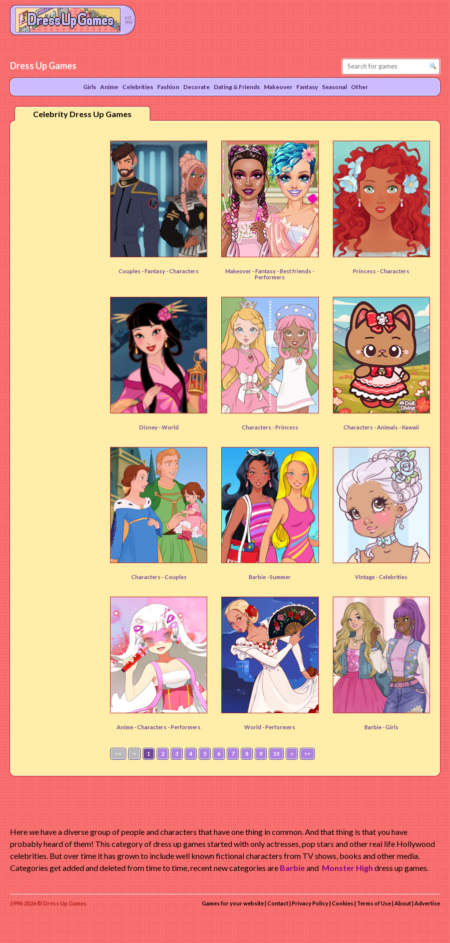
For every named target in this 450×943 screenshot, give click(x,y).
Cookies (342, 903)
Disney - (150, 427)
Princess (286, 427)
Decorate (196, 87)
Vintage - (367, 577)
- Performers (284, 274)
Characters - (258, 427)
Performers (280, 727)
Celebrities (393, 577)
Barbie (292, 867)
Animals (388, 427)
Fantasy (155, 271)
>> (307, 753)
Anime (109, 87)
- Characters (182, 271)
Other (359, 87)
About (402, 903)
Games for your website (233, 903)
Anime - (127, 727)
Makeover (278, 87)
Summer (280, 577)
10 (276, 753)
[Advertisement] (58, 285)
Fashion (168, 87)
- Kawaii (409, 427)
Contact (277, 903)
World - (254, 727)
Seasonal (334, 87)
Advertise (427, 903)
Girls (391, 727)
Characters (394, 271)
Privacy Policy (310, 903)
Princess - (366, 271)
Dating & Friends (237, 87)
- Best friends (294, 271)
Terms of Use (374, 903)
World (170, 427)
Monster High (347, 867)
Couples (176, 577)
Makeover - (240, 271)
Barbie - (259, 577)
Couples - (132, 271)
